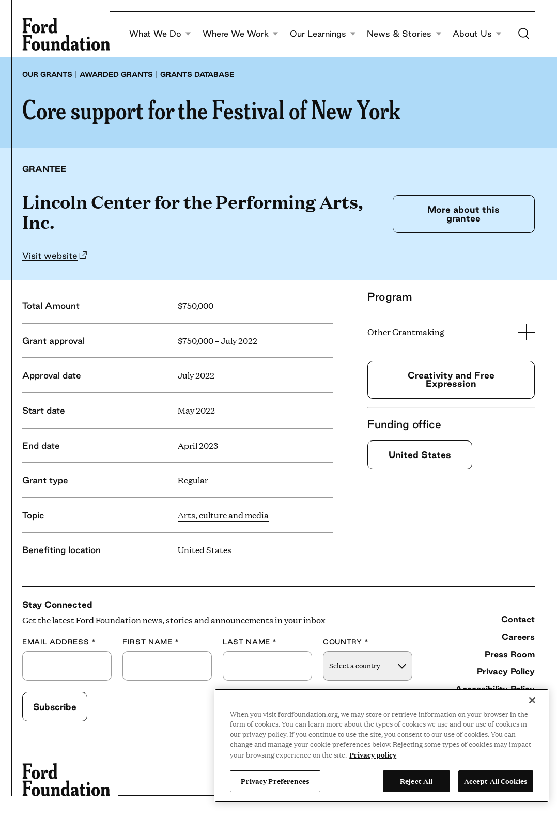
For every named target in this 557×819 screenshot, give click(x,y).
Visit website (50, 255)
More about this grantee (463, 213)
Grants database (197, 74)
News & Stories (404, 34)
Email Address (59, 642)
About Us (477, 34)
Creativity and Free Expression (451, 379)
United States (204, 550)
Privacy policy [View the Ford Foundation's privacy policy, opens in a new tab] (372, 754)
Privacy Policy (506, 671)
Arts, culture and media (223, 515)
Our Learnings (323, 34)
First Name (150, 642)
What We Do (160, 34)
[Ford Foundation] (66, 34)
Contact (518, 619)
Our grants (47, 74)
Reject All (416, 781)
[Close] (532, 700)
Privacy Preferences (275, 781)
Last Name (250, 642)
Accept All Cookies (496, 781)
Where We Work (240, 34)
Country (346, 642)
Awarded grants (116, 74)
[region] (381, 745)
